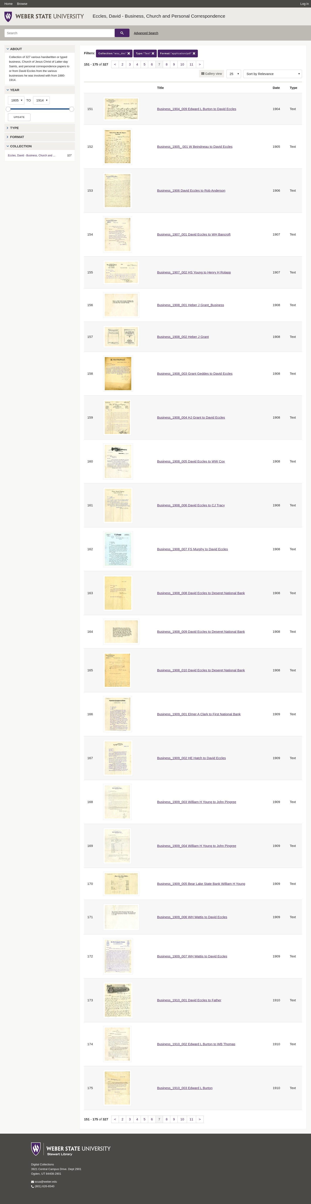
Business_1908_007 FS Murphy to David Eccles (192, 549)
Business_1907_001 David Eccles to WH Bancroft (193, 234)
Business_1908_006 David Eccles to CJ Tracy (191, 505)
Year (14, 90)
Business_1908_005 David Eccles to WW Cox (191, 461)
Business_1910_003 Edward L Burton (184, 1088)
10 (182, 64)
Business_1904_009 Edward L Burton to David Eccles (196, 109)
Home (8, 4)
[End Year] (41, 100)
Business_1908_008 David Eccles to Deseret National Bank (201, 593)
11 (191, 64)
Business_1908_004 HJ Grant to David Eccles (191, 417)
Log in (304, 4)
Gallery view (213, 73)
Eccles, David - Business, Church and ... (31, 155)
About (16, 49)
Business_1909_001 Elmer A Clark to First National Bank (199, 714)
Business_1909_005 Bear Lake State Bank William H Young (201, 884)
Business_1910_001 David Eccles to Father (189, 1000)
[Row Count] (233, 74)
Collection (21, 146)
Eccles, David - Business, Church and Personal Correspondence (159, 16)
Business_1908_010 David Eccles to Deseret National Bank (201, 670)
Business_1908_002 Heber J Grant (183, 337)
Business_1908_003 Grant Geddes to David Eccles (194, 373)
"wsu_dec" (114, 53)
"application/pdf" (177, 53)
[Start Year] (16, 100)
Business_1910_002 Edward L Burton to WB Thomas (196, 1044)
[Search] (59, 33)
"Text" (145, 53)
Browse (22, 4)
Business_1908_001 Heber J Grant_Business (190, 305)
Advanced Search (146, 33)
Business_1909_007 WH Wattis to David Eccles (192, 956)
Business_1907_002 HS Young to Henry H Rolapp (194, 272)
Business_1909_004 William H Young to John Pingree (196, 846)
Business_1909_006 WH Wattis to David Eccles (192, 917)
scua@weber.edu (44, 1181)
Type (14, 128)
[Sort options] (272, 74)
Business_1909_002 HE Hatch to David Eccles (191, 758)
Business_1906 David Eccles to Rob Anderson (191, 190)
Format (17, 137)
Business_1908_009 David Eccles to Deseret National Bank (201, 631)
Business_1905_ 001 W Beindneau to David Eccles (194, 146)
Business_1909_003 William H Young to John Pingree (196, 802)
